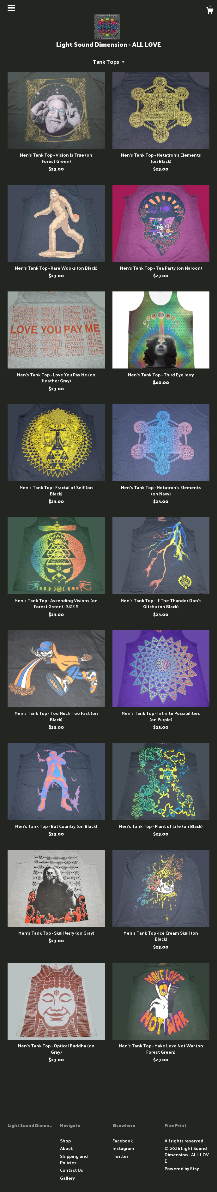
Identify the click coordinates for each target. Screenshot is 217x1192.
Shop (65, 1141)
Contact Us (71, 1170)
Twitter (120, 1156)
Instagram (123, 1148)
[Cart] (209, 11)
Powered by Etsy (182, 1168)
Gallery (67, 1178)
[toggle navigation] (11, 8)
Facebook (122, 1141)
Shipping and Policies (74, 1159)
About (66, 1148)
